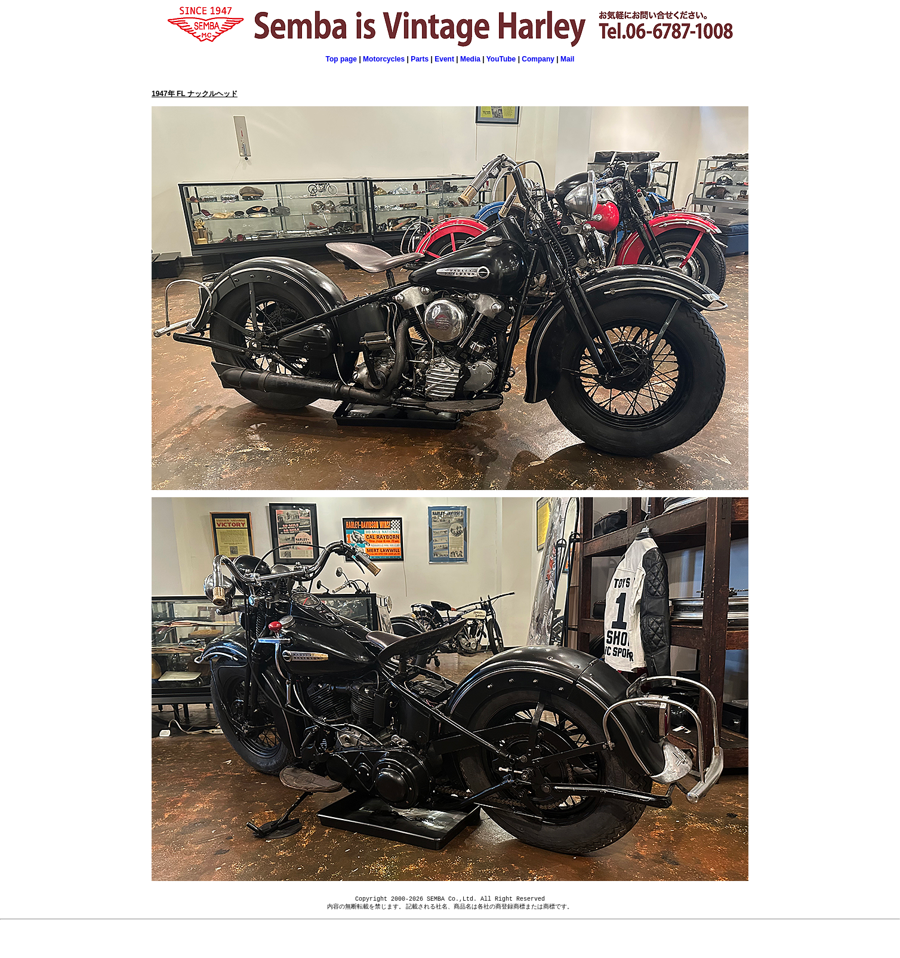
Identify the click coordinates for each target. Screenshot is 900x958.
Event (445, 59)
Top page (341, 59)
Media (470, 59)
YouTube (501, 59)
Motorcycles (384, 59)
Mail (567, 59)
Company (538, 59)
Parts (420, 59)
